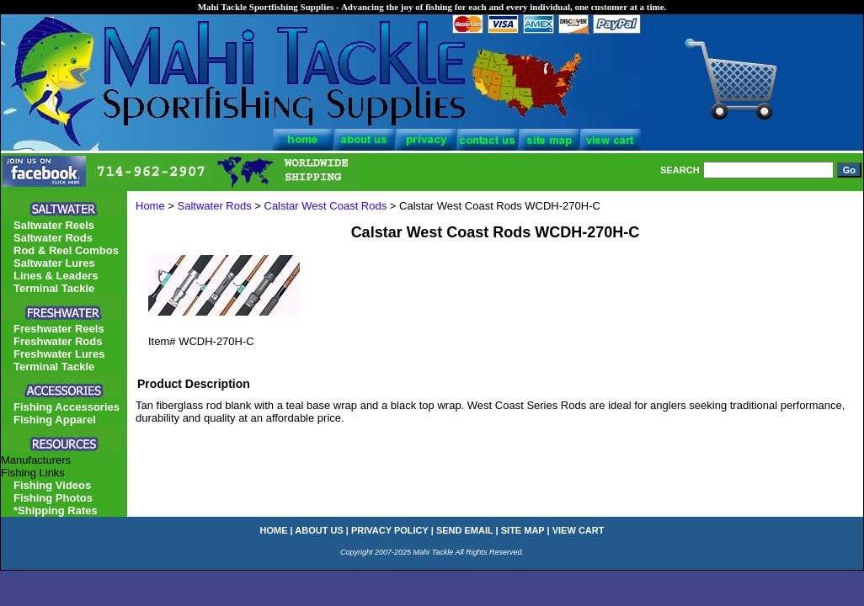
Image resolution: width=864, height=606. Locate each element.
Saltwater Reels (53, 225)
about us (319, 530)
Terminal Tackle (53, 288)
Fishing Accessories (66, 407)
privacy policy (390, 530)
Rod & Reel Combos (66, 250)
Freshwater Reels (58, 328)
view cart (578, 530)
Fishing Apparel (54, 419)
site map (523, 530)
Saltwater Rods (215, 205)
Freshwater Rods (57, 341)
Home (150, 205)
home (274, 530)
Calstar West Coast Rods (325, 205)
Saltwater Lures (54, 263)
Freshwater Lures (58, 354)
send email (464, 530)
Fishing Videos (52, 485)
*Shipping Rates (55, 510)
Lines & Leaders (55, 275)
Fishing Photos (53, 498)
